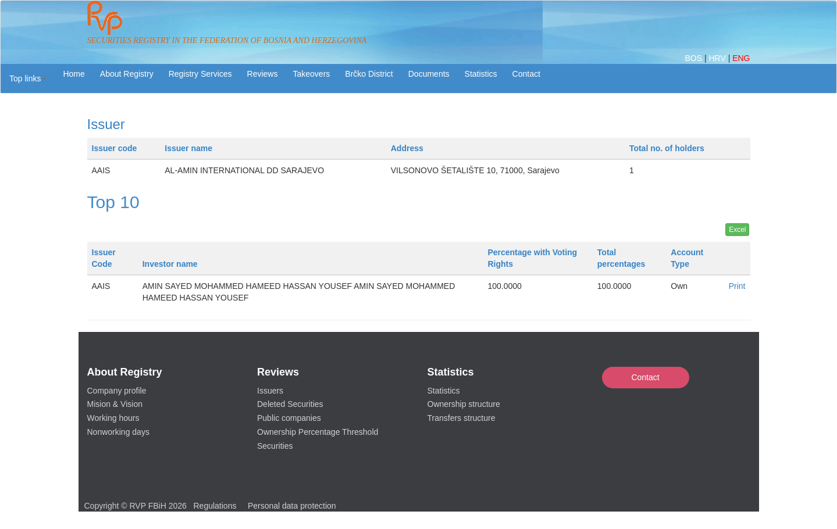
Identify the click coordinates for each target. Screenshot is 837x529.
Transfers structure (462, 418)
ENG (741, 58)
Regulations (215, 505)
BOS (694, 58)
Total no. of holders (666, 148)
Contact (645, 377)
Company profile (117, 390)
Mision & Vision (115, 404)
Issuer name (188, 148)
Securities (275, 446)
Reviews (262, 73)
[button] (28, 78)
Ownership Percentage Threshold (317, 432)
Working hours (113, 418)
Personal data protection (292, 505)
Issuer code (114, 148)
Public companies (289, 418)
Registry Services (200, 73)
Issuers (270, 390)
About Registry (127, 73)
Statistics (481, 73)
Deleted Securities (290, 404)
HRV (718, 58)
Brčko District (369, 73)
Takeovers (311, 73)
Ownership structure (464, 404)
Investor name (170, 264)
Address (407, 148)
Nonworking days (118, 432)
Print (737, 286)
